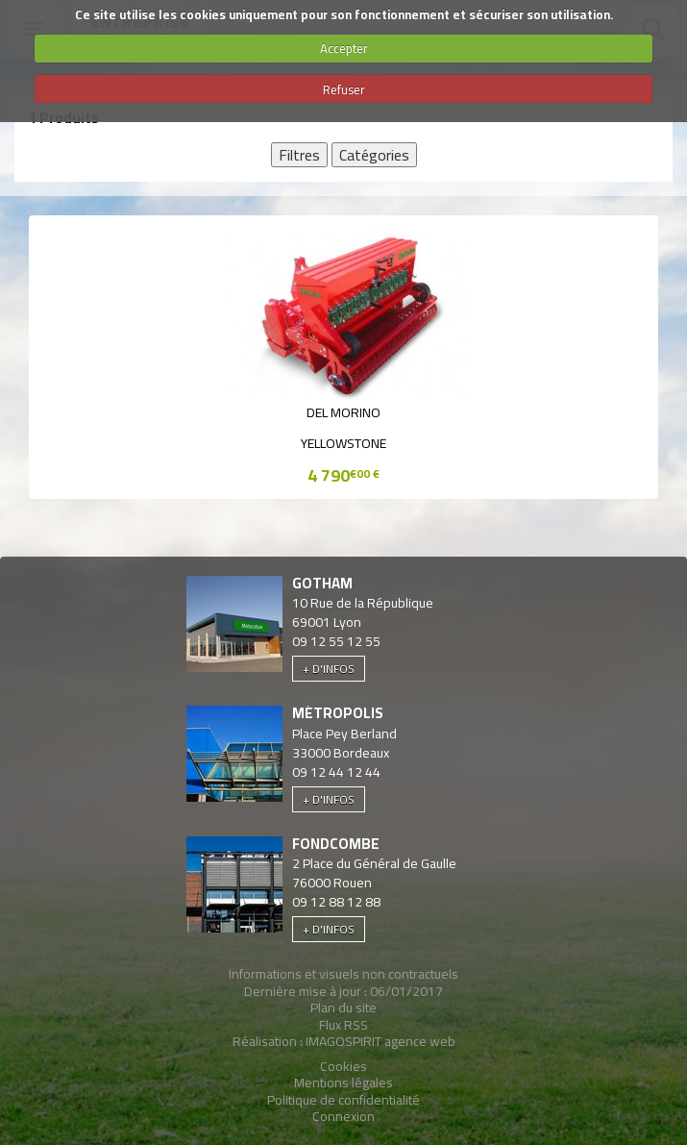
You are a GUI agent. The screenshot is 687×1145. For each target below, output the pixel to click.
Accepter (344, 48)
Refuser (344, 89)
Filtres (299, 154)
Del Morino (343, 412)
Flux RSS (343, 1024)
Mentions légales (343, 1082)
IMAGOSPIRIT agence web (380, 1041)
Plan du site (343, 1007)
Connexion (343, 1116)
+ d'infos (329, 669)
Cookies (343, 1066)
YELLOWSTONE (343, 443)
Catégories (374, 154)
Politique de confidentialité (343, 1099)
